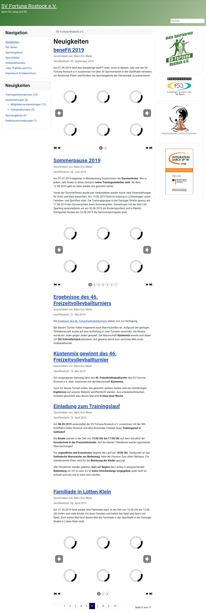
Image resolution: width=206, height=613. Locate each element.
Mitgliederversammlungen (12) (28, 104)
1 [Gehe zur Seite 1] (64, 605)
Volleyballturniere (15, 62)
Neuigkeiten (12, 42)
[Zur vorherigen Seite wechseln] (60, 604)
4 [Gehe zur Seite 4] (81, 605)
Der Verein (11, 47)
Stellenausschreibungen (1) (21, 120)
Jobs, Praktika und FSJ (18, 68)
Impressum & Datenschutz (20, 73)
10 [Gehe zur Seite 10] (114, 605)
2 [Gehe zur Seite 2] (70, 605)
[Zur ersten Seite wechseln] (55, 604)
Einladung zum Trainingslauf (86, 406)
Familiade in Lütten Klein (82, 492)
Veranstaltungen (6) (16, 99)
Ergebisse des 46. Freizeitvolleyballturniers (82, 321)
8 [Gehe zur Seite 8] (103, 605)
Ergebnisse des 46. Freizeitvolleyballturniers (82, 300)
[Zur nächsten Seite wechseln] (120, 604)
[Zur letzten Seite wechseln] (124, 604)
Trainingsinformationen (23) (21, 94)
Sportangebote (14, 52)
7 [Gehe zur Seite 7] (97, 605)
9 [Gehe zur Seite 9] (108, 605)
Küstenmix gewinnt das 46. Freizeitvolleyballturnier (85, 356)
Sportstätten (12, 57)
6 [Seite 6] (92, 605)
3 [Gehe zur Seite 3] (75, 605)
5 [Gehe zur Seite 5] (86, 605)
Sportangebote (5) (16, 115)
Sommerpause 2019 (77, 160)
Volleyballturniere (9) (22, 109)
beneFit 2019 (68, 50)
